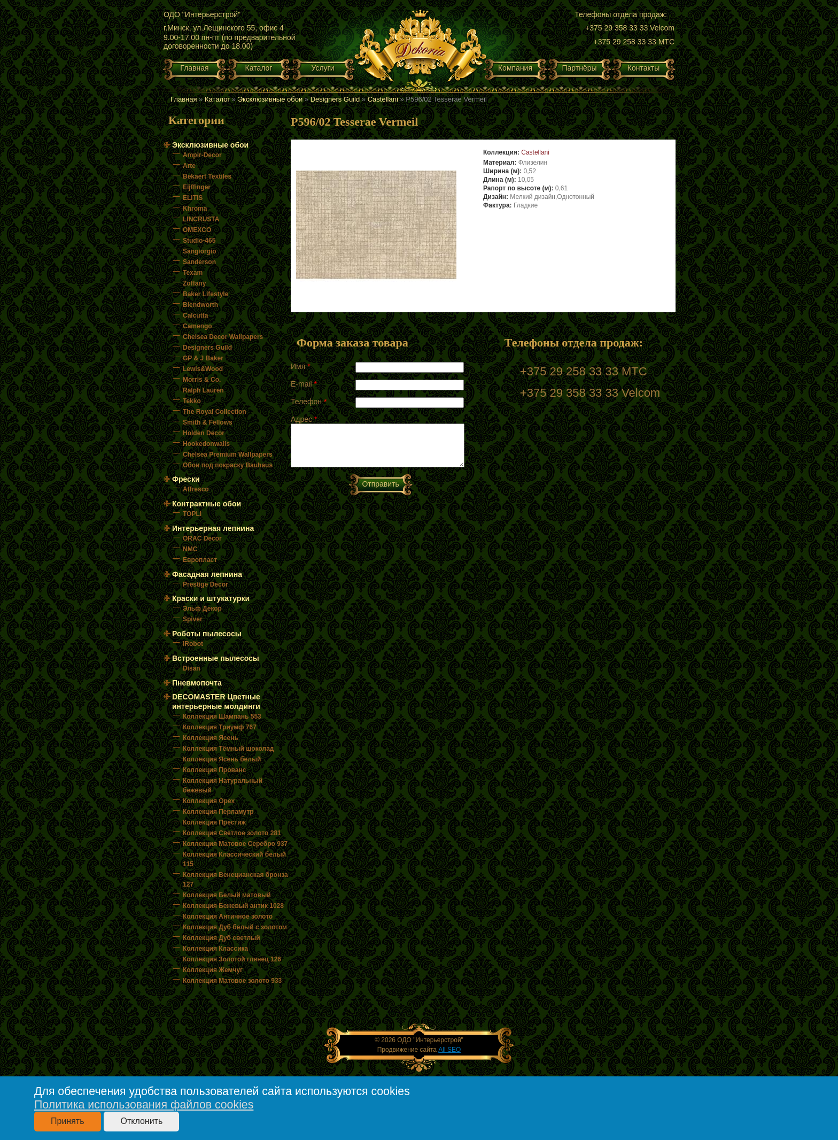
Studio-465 (199, 240)
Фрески (186, 479)
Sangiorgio (199, 251)
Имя (301, 366)
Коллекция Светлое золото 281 (232, 833)
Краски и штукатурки (211, 598)
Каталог (259, 68)
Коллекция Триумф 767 (220, 727)
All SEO (449, 1049)
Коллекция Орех (209, 801)
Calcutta (195, 315)
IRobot (193, 644)
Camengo (197, 326)
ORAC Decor (202, 538)
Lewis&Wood (203, 369)
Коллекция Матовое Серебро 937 (235, 844)
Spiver (193, 619)
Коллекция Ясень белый (222, 759)
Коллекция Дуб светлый (221, 938)
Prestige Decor (205, 584)
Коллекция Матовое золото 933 (232, 980)
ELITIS (193, 198)
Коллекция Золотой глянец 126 (232, 959)
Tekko (192, 401)
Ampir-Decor (202, 155)
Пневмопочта (197, 683)
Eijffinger (197, 187)
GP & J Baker (203, 358)
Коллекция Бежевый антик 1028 (233, 906)
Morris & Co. (202, 379)
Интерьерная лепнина (213, 528)
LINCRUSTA (201, 219)
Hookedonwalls (206, 444)
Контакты (643, 68)
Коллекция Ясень (210, 738)
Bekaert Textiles (207, 176)
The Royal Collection (214, 411)
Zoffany (194, 283)
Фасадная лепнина (207, 574)
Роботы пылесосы (207, 633)
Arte (189, 166)
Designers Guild (335, 99)
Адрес (304, 419)
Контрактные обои (206, 503)
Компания (515, 68)
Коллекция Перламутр (218, 811)
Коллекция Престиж (214, 822)
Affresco (196, 489)
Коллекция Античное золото (228, 916)
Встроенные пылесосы (215, 658)
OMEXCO (197, 230)
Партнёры (579, 68)
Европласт (200, 560)
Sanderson (199, 262)
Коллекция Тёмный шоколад (228, 748)
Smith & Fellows (207, 422)
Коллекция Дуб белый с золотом (235, 927)
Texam (193, 272)
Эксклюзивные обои (270, 99)
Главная (194, 68)
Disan (191, 668)
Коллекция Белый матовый (227, 895)
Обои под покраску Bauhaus (228, 465)
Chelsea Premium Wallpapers (228, 454)
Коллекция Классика (215, 948)
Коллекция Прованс (214, 770)
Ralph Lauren (203, 390)
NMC (190, 549)
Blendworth (200, 305)
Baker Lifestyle (205, 294)
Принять (67, 1121)
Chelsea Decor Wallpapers (223, 337)
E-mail (304, 384)
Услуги (322, 68)
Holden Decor (203, 433)
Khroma (195, 208)
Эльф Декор (202, 608)
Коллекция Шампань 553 (222, 716)
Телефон (309, 401)
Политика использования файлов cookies (143, 1104)
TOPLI (192, 514)
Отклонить (141, 1121)
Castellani (383, 99)
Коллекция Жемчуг (213, 970)
